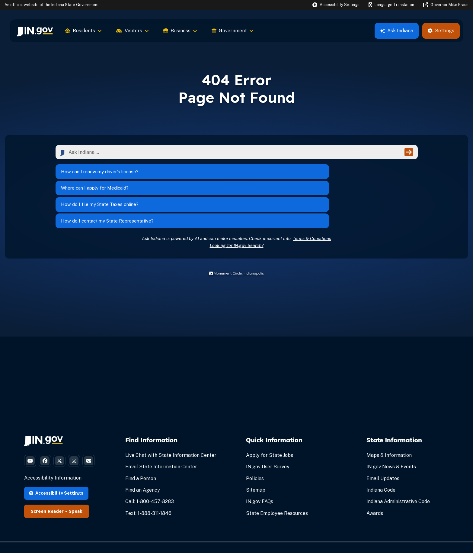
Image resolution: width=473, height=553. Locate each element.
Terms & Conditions (312, 198)
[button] (336, 5)
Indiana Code (380, 451)
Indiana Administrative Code (398, 462)
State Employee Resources (277, 474)
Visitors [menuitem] (132, 31)
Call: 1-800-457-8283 (149, 462)
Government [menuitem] (233, 31)
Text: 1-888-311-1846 (148, 474)
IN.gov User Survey (267, 427)
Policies (255, 439)
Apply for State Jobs (269, 416)
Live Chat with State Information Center (170, 416)
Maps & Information (389, 416)
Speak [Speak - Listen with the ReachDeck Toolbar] (75, 494)
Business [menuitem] (180, 31)
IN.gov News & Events (391, 427)
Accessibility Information (52, 461)
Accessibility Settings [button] (56, 476)
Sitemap (255, 451)
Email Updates (382, 439)
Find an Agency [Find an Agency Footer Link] (142, 451)
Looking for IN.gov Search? (237, 205)
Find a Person (140, 439)
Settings (441, 31)
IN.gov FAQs (259, 462)
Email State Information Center (161, 427)
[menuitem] (35, 31)
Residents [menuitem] (83, 31)
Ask (396, 31)
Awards (374, 474)
